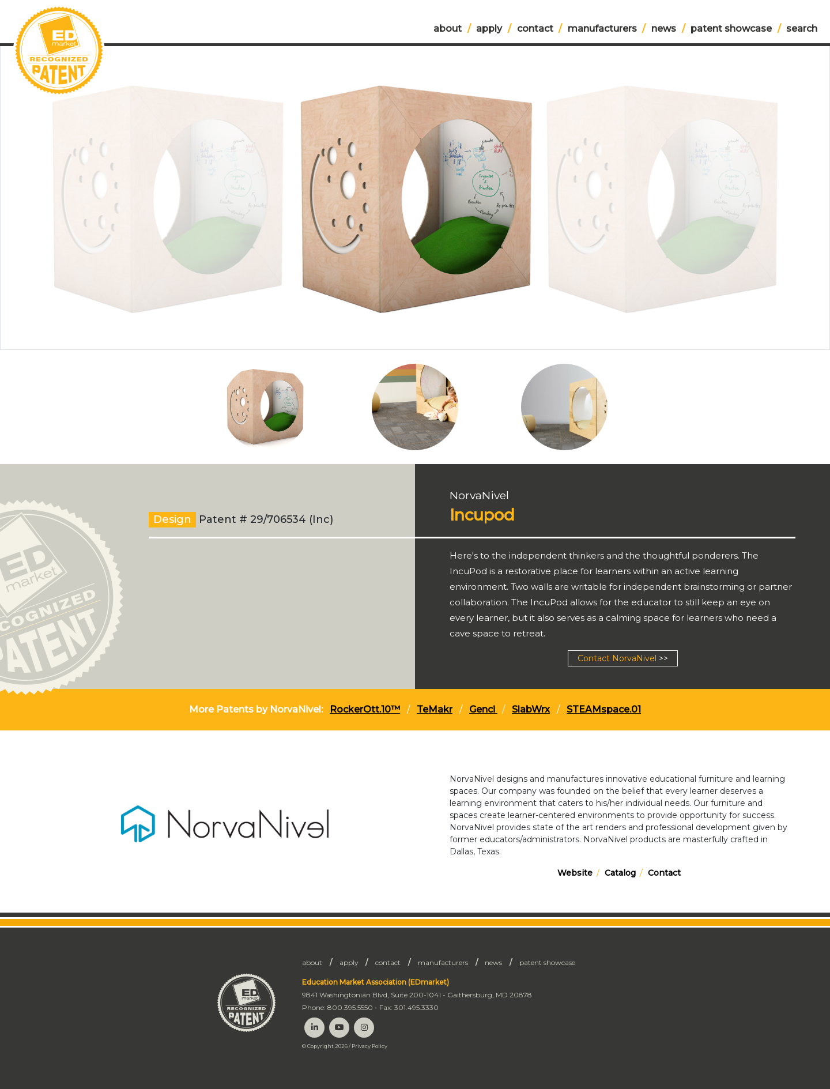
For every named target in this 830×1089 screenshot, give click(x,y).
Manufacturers (602, 28)
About (447, 28)
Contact (535, 28)
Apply (489, 28)
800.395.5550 (350, 1007)
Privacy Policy (369, 1046)
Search (801, 28)
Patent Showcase (731, 28)
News (663, 28)
